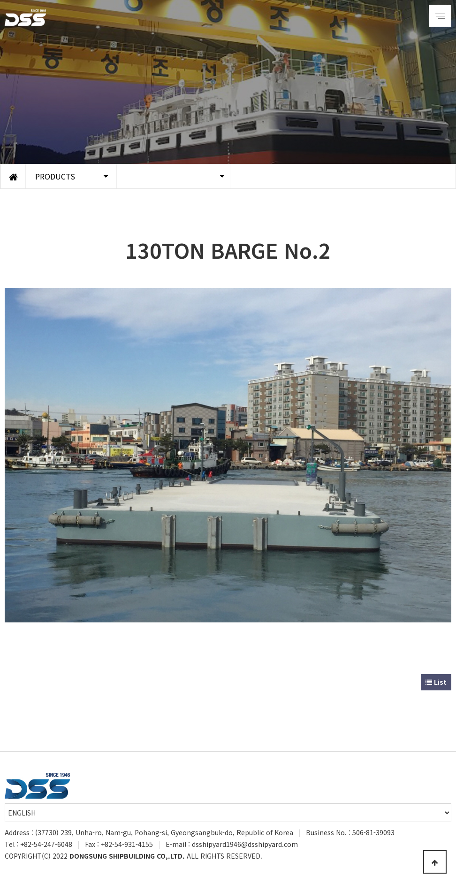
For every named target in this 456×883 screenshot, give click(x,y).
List (436, 682)
